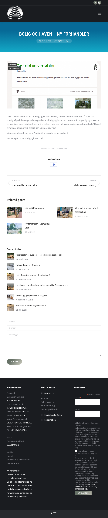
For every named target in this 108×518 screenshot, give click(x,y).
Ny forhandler (14, 68)
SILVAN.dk (20, 415)
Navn (78, 397)
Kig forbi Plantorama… (35, 208)
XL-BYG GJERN (19, 430)
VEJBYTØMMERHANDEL (19, 423)
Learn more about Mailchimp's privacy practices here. (86, 486)
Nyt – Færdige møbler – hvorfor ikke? (33, 275)
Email (78, 409)
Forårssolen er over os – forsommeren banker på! (39, 255)
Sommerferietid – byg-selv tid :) (31, 305)
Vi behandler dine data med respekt (87, 424)
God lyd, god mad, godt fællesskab (86, 210)
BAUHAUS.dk (13, 401)
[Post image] (14, 212)
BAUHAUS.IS (13, 445)
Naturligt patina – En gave (28, 265)
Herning (12, 65)
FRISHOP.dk (23, 412)
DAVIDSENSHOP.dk (16, 408)
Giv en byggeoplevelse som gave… (32, 295)
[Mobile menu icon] (99, 13)
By (45, 149)
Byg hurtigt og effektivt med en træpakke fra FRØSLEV (42, 285)
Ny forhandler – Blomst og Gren (37, 226)
